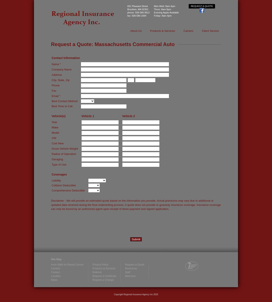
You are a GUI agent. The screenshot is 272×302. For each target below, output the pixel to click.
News (54, 279)
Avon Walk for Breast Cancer (67, 264)
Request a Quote (202, 6)
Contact (55, 272)
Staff (127, 272)
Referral (97, 272)
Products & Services (162, 30)
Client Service (210, 30)
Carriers (188, 30)
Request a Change (103, 279)
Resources (131, 268)
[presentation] (83, 225)
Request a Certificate (104, 276)
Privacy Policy (100, 264)
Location (56, 276)
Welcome (130, 276)
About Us (136, 30)
